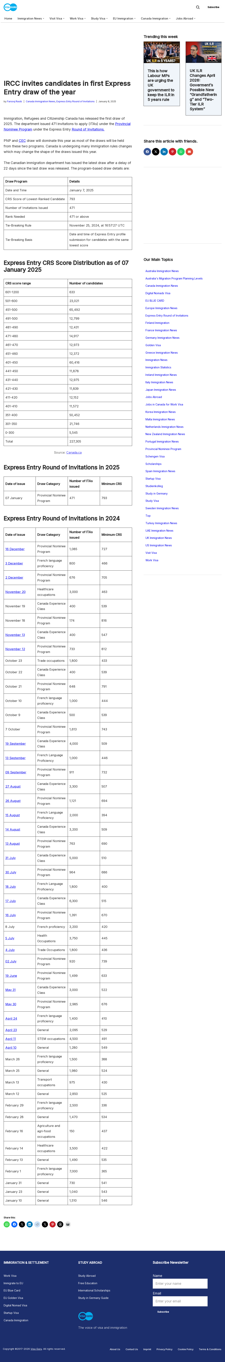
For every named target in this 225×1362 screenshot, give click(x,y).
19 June (11, 976)
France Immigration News (161, 330)
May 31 (10, 990)
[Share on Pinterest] (172, 151)
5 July (9, 938)
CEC (22, 141)
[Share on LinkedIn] (164, 151)
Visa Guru (36, 1348)
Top (148, 515)
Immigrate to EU (13, 1283)
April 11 (10, 1039)
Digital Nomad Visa (15, 1305)
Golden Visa (153, 345)
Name (157, 1276)
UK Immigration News (158, 537)
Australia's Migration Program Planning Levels (174, 278)
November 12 (15, 649)
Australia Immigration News (162, 271)
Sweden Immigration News (162, 508)
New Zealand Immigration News (165, 434)
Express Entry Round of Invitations (75, 101)
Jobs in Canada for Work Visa (164, 404)
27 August (13, 786)
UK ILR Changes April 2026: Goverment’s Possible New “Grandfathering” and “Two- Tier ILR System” (203, 89)
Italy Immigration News (159, 382)
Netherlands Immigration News (164, 426)
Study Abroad (87, 1275)
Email (157, 1293)
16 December (15, 549)
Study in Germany (156, 493)
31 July (10, 858)
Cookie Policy (185, 1349)
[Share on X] (155, 151)
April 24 (11, 1018)
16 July (10, 915)
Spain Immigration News (160, 471)
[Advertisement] (68, 51)
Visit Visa (151, 552)
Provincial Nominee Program (163, 449)
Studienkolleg (154, 486)
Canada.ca (74, 452)
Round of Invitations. (88, 129)
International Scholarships (94, 1290)
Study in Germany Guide (93, 1297)
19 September (15, 744)
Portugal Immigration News (162, 441)
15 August (12, 815)
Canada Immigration (16, 1320)
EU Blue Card (12, 1290)
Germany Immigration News (162, 337)
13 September (15, 758)
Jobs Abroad (153, 397)
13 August (12, 843)
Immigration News (156, 359)
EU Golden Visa (13, 1297)
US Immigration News (158, 545)
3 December (14, 563)
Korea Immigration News (160, 411)
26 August (13, 801)
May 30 (10, 1004)
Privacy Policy (164, 1349)
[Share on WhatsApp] (181, 151)
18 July (10, 887)
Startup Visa (153, 478)
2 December (14, 577)
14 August (12, 829)
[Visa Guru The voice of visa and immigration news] (11, 7)
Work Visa (151, 560)
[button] (43, 18)
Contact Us (132, 1349)
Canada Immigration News (40, 101)
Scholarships (153, 463)
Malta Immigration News (160, 419)
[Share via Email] (189, 151)
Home (8, 18)
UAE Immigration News (159, 530)
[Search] (198, 7)
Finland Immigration (157, 322)
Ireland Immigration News (161, 374)
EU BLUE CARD (154, 300)
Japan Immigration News (160, 389)
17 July (10, 901)
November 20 (15, 592)
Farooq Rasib (14, 101)
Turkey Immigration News (161, 523)
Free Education (87, 1283)
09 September (15, 772)
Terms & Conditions (210, 1349)
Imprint (147, 1349)
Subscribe (213, 7)
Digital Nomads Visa (157, 293)
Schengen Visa (155, 456)
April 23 (11, 1030)
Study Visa (152, 500)
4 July (10, 950)
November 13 (15, 635)
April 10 (10, 1047)
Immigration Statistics (158, 367)
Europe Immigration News (161, 308)
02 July (10, 961)
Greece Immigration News (161, 352)
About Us (115, 1349)
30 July (10, 872)
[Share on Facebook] (147, 151)
